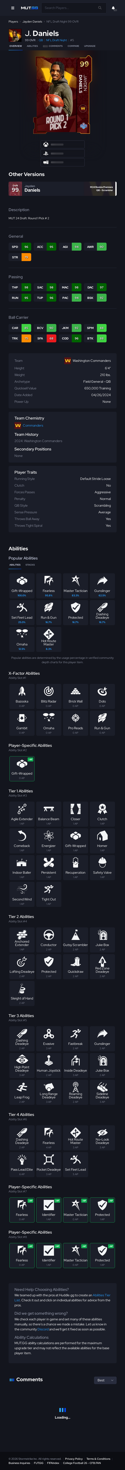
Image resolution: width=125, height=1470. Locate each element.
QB (41, 40)
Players (13, 21)
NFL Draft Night (56, 40)
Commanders (33, 425)
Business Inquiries (19, 1463)
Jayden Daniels (32, 21)
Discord (43, 1329)
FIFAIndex (53, 1463)
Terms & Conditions (98, 1459)
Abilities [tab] (15, 564)
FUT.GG (38, 1463)
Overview (15, 46)
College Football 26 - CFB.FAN (82, 1463)
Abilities (32, 46)
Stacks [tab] (30, 564)
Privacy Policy (74, 1459)
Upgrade (89, 46)
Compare (73, 46)
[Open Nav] (13, 8)
